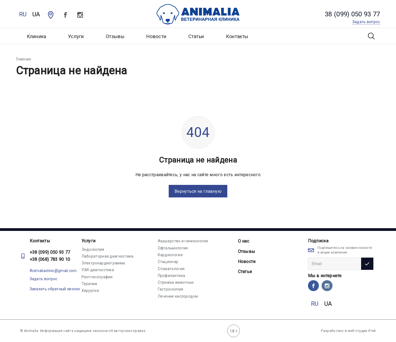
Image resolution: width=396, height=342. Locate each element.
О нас (243, 241)
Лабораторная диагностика (107, 256)
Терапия (89, 284)
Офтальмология (173, 248)
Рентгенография (97, 277)
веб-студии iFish (362, 331)
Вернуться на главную (198, 191)
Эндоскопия (92, 249)
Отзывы (115, 36)
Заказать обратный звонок (55, 289)
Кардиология (170, 255)
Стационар (168, 261)
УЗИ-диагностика (97, 270)
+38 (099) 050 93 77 (50, 252)
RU (23, 14)
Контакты (237, 36)
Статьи (196, 36)
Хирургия (90, 290)
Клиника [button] (36, 36)
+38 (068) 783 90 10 (50, 259)
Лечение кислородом (178, 296)
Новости (156, 36)
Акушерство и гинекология (183, 241)
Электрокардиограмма (103, 263)
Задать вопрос (44, 279)
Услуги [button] (76, 36)
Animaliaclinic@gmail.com (53, 270)
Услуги (88, 240)
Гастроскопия (170, 289)
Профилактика (171, 275)
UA (36, 14)
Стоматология (171, 269)
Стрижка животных (176, 282)
